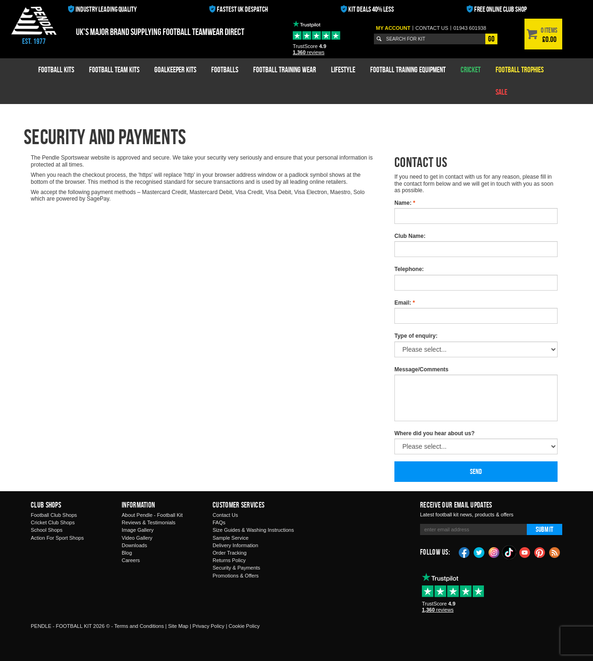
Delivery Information (235, 545)
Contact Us (225, 515)
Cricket (471, 69)
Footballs (224, 69)
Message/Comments (421, 369)
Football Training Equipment (408, 69)
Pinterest (539, 552)
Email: (404, 302)
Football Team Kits (114, 69)
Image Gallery (137, 530)
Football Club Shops (54, 515)
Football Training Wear (284, 69)
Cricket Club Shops (53, 522)
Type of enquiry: (415, 336)
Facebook (464, 552)
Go (491, 39)
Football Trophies (520, 69)
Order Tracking (230, 553)
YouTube (524, 552)
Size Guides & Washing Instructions (253, 530)
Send (476, 471)
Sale (501, 92)
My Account (393, 28)
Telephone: (409, 269)
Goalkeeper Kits (175, 69)
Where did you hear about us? (434, 433)
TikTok (509, 552)
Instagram (494, 552)
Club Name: (410, 236)
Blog (127, 553)
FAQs (219, 522)
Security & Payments (236, 568)
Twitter (479, 552)
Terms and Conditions (139, 626)
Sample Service (230, 538)
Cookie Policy (244, 626)
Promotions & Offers (236, 575)
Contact (431, 28)
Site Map (178, 626)
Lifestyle (343, 69)
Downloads (134, 545)
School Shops (46, 530)
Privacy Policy (208, 626)
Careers (131, 560)
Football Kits (56, 69)
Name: (404, 203)
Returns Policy (229, 560)
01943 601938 (469, 28)
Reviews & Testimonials (148, 522)
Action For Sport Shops (57, 538)
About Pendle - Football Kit (152, 515)
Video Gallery (137, 538)
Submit (544, 529)
